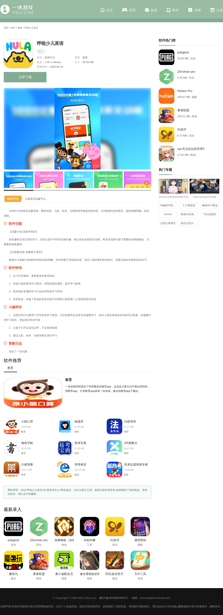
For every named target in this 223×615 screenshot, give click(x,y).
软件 (151, 10)
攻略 (194, 10)
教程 (173, 10)
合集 (216, 10)
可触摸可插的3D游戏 (168, 205)
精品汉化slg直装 (189, 223)
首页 (107, 10)
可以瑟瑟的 (209, 214)
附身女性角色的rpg (189, 214)
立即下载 (25, 77)
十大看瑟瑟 (188, 205)
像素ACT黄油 (210, 205)
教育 (20, 28)
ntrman (168, 214)
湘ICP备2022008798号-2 (113, 597)
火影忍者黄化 (168, 223)
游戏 (129, 10)
